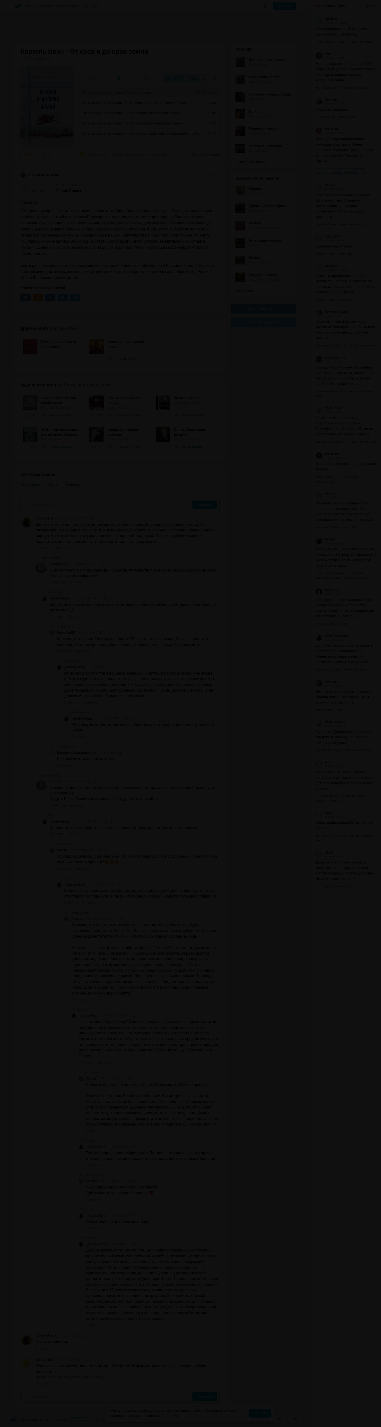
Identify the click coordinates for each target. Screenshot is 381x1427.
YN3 (323, 54)
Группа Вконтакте (263, 309)
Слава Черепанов (332, 636)
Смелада (326, 100)
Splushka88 (59, 564)
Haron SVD (327, 590)
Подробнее (170, 1416)
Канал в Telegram (263, 322)
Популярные (30, 485)
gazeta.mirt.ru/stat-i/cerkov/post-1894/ (70, 1377)
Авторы (47, 6)
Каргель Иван (64, 328)
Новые (52, 485)
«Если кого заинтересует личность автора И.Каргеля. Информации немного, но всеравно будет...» (124, 154)
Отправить (204, 505)
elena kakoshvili (330, 358)
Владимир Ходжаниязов (76, 752)
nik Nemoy (327, 454)
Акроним (326, 266)
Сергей (325, 185)
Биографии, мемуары (40, 175)
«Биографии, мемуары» (86, 385)
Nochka (325, 539)
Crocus (55, 781)
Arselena (326, 19)
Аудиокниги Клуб (28, 1420)
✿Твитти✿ (44, 1359)
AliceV (324, 852)
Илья (323, 813)
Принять (260, 1413)
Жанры (32, 6)
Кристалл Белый (331, 312)
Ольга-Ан (326, 129)
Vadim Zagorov (330, 408)
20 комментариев (205, 154)
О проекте (104, 1419)
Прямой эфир (334, 6)
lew (322, 762)
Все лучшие (246, 290)
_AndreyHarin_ (47, 518)
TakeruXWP (327, 236)
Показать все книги (252, 162)
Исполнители (68, 6)
